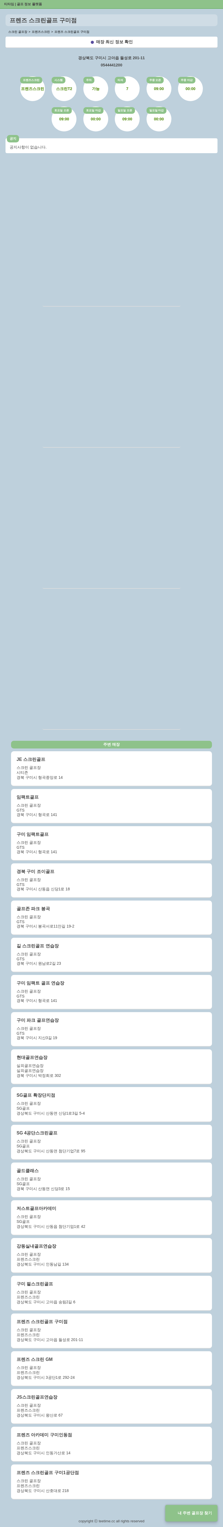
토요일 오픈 (61, 110)
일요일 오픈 (125, 110)
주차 (89, 80)
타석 (120, 80)
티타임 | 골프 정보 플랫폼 (23, 4)
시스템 (58, 80)
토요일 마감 (93, 110)
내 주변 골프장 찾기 (195, 1513)
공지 (13, 138)
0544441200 (111, 65)
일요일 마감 (156, 110)
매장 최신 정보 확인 (114, 41)
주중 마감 (187, 80)
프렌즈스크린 (31, 80)
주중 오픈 (155, 80)
